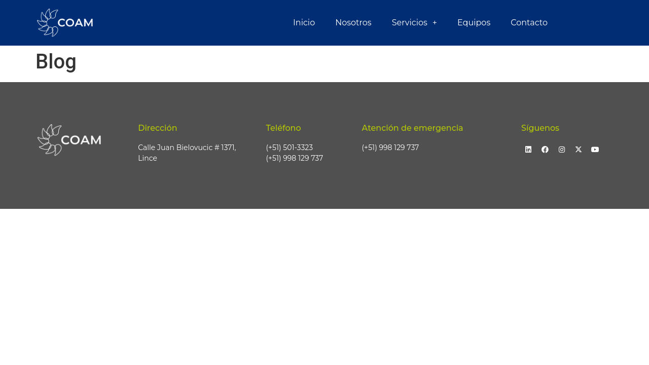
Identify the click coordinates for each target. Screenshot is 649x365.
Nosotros (353, 22)
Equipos (473, 22)
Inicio (304, 22)
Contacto (529, 22)
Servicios (414, 23)
